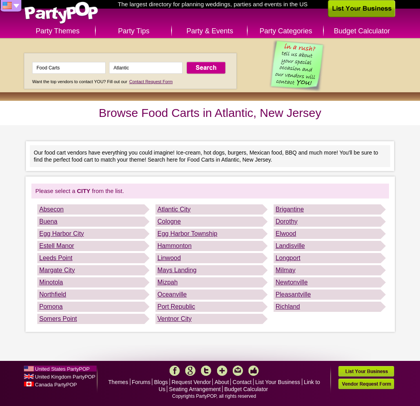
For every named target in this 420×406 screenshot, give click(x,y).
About (222, 382)
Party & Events (209, 31)
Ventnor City (174, 318)
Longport (288, 258)
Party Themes (58, 31)
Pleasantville (293, 294)
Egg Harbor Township (187, 233)
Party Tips (134, 31)
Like (253, 371)
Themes (118, 382)
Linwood (169, 258)
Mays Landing (177, 270)
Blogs (161, 382)
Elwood (286, 233)
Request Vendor (191, 382)
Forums (141, 382)
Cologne (169, 221)
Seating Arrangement (195, 389)
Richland (288, 306)
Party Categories (285, 31)
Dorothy (287, 221)
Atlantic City (173, 209)
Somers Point (58, 318)
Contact (242, 382)
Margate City (57, 270)
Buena (48, 221)
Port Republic (176, 306)
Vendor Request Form (366, 384)
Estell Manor (56, 245)
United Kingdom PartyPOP (65, 377)
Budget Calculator (362, 31)
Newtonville (292, 282)
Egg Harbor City (61, 233)
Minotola (51, 282)
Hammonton (174, 245)
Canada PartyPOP (56, 385)
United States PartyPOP (62, 369)
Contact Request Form (151, 81)
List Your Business (277, 382)
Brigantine (290, 209)
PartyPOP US (61, 13)
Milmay (286, 270)
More (222, 371)
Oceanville (172, 294)
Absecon (51, 209)
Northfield (52, 294)
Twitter (206, 371)
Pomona (51, 306)
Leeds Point (56, 258)
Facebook (175, 371)
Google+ (190, 371)
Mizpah (167, 282)
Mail (238, 371)
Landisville (290, 245)
